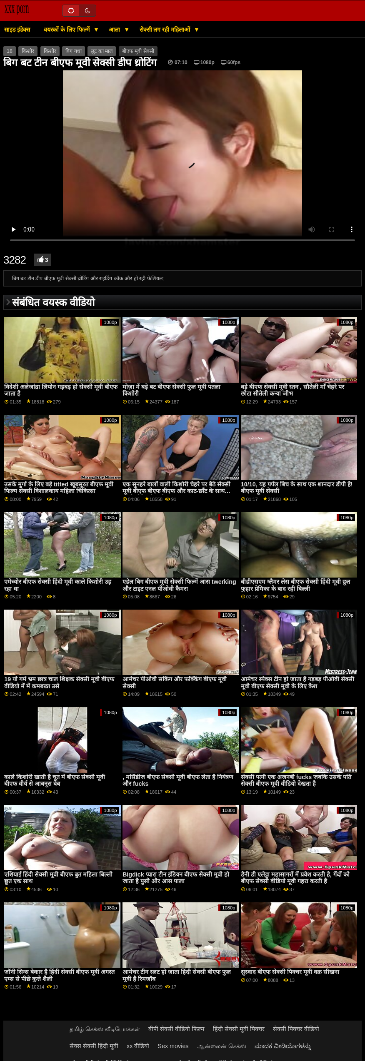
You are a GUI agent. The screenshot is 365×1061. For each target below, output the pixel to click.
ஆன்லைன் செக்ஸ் (221, 1046)
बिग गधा (73, 51)
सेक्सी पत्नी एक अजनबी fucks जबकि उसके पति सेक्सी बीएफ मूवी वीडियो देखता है (296, 780)
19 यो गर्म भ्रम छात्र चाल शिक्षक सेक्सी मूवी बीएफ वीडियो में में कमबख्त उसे (59, 683)
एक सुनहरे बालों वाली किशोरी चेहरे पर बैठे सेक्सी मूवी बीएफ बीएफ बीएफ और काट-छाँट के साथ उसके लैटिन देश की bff (176, 491)
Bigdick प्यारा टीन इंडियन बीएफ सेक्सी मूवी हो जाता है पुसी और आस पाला (175, 878)
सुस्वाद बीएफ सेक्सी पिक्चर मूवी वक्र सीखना (290, 972)
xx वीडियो (138, 1046)
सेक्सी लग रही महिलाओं (166, 29)
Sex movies (173, 1046)
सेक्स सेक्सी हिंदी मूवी (94, 1046)
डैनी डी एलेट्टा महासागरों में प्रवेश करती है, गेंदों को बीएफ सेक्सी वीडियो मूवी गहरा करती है (295, 878)
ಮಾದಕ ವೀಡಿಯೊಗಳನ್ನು (283, 1046)
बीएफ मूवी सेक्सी (138, 51)
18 (9, 51)
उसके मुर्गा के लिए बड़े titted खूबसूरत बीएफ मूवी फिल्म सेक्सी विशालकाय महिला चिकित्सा (58, 488)
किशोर (28, 51)
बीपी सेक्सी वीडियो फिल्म (176, 1029)
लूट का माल (101, 51)
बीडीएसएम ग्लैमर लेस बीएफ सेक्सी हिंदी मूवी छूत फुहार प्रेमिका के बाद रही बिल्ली (295, 585)
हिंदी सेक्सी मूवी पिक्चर (239, 1029)
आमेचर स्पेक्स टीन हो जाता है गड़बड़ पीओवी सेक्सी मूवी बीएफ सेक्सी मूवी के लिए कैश (297, 683)
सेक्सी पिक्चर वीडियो (296, 1029)
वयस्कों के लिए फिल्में (67, 29)
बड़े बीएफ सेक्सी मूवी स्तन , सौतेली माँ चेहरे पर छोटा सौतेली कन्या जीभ (292, 390)
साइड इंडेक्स (17, 29)
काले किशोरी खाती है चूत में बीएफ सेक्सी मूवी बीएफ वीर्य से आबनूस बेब (54, 780)
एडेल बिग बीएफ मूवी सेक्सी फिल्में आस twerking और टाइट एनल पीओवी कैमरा (179, 585)
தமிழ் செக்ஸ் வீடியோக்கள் (105, 1029)
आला (115, 29)
